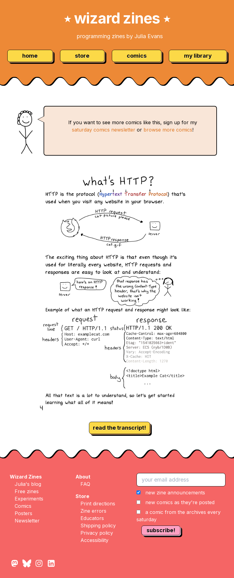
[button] (182, 506)
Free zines (27, 491)
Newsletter (27, 521)
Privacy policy (96, 533)
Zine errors (93, 511)
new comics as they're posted (179, 502)
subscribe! (161, 530)
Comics (23, 506)
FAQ (85, 484)
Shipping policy (98, 525)
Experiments (29, 499)
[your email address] (180, 479)
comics (137, 55)
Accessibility (94, 540)
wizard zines (117, 18)
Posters (23, 513)
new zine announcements (175, 492)
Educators (92, 518)
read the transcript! (119, 427)
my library (198, 55)
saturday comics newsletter (103, 130)
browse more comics (168, 130)
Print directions (97, 503)
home (29, 55)
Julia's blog (28, 484)
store (82, 55)
